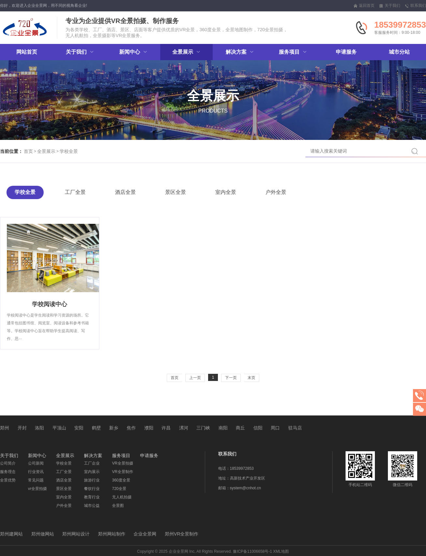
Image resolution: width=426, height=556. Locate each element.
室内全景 (225, 192)
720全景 (119, 488)
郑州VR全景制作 (181, 533)
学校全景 (69, 151)
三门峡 (203, 427)
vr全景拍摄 (37, 488)
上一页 (195, 377)
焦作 (131, 427)
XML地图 (281, 551)
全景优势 (8, 480)
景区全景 (175, 192)
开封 (22, 427)
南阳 (223, 427)
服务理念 (8, 471)
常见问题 (36, 480)
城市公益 (92, 505)
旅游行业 (92, 480)
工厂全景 (75, 192)
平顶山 (59, 427)
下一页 (231, 377)
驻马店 (295, 427)
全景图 (118, 505)
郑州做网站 (42, 533)
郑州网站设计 (76, 533)
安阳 (78, 427)
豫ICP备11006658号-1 (252, 551)
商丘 (240, 427)
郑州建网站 (11, 533)
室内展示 (92, 471)
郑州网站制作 (111, 533)
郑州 (4, 427)
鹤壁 (96, 427)
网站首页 (26, 52)
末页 (251, 377)
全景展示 (46, 151)
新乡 (113, 427)
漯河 (183, 427)
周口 (275, 427)
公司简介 (8, 463)
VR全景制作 (122, 471)
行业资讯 (36, 471)
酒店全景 (125, 192)
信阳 (258, 427)
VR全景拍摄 (122, 463)
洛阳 (39, 427)
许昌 (166, 427)
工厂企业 (92, 463)
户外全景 (275, 192)
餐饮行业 (92, 488)
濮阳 (148, 427)
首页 (28, 151)
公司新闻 (36, 463)
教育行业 (92, 497)
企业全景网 (145, 533)
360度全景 (121, 480)
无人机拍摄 (122, 497)
